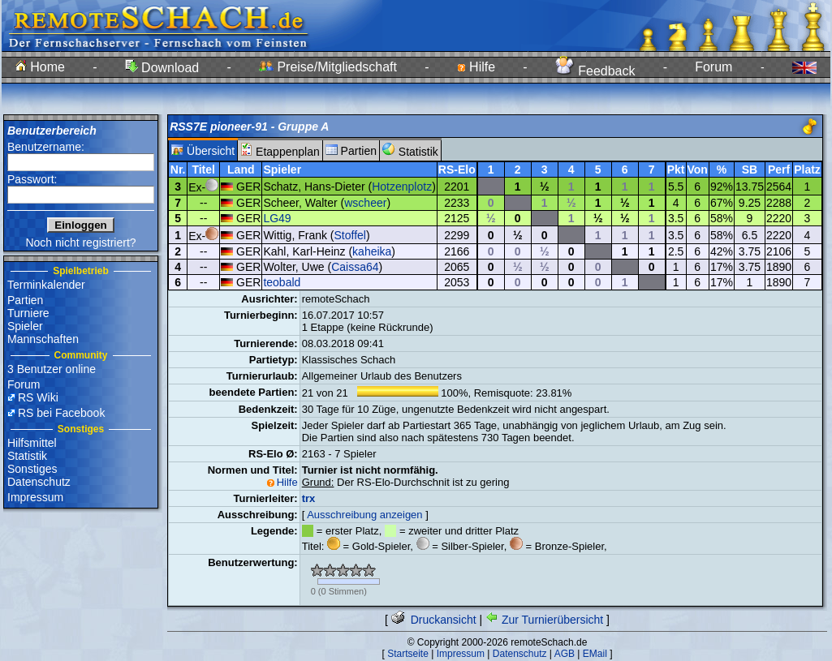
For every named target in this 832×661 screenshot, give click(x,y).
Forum (713, 67)
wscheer (365, 202)
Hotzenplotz (402, 186)
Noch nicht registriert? (80, 242)
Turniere (28, 313)
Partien (25, 300)
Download (162, 68)
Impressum (35, 497)
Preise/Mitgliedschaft (328, 67)
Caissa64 (354, 266)
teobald (281, 282)
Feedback (595, 71)
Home (40, 67)
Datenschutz (39, 481)
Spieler (25, 326)
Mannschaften (43, 339)
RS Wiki (38, 397)
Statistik (27, 455)
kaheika (371, 251)
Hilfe (476, 67)
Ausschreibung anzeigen (364, 515)
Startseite (408, 653)
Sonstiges (32, 468)
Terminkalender (46, 284)
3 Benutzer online (51, 369)
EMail (595, 653)
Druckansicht (433, 619)
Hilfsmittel (32, 442)
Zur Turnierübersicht (544, 619)
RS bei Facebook (61, 412)
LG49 (277, 218)
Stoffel (350, 235)
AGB (564, 653)
